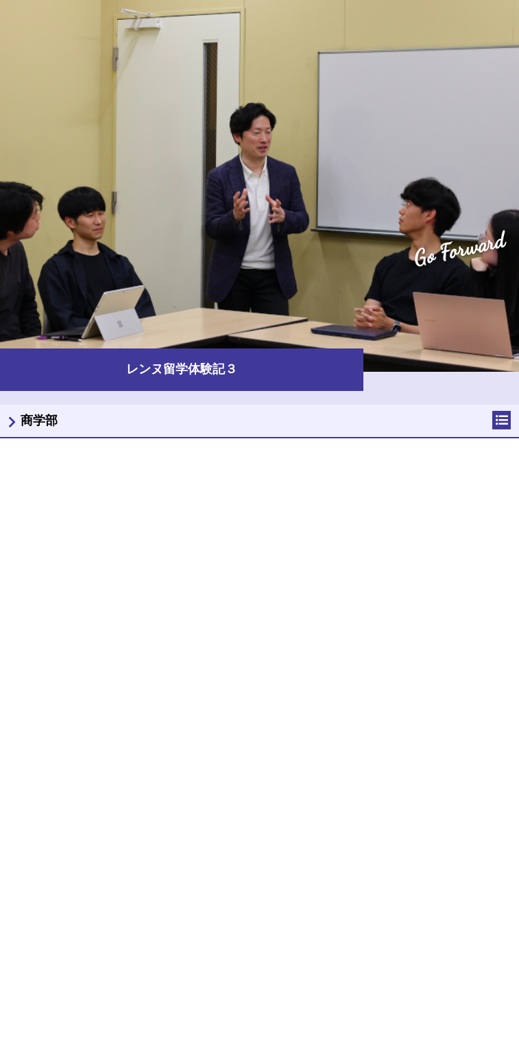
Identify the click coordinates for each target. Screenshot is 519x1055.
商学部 (39, 420)
